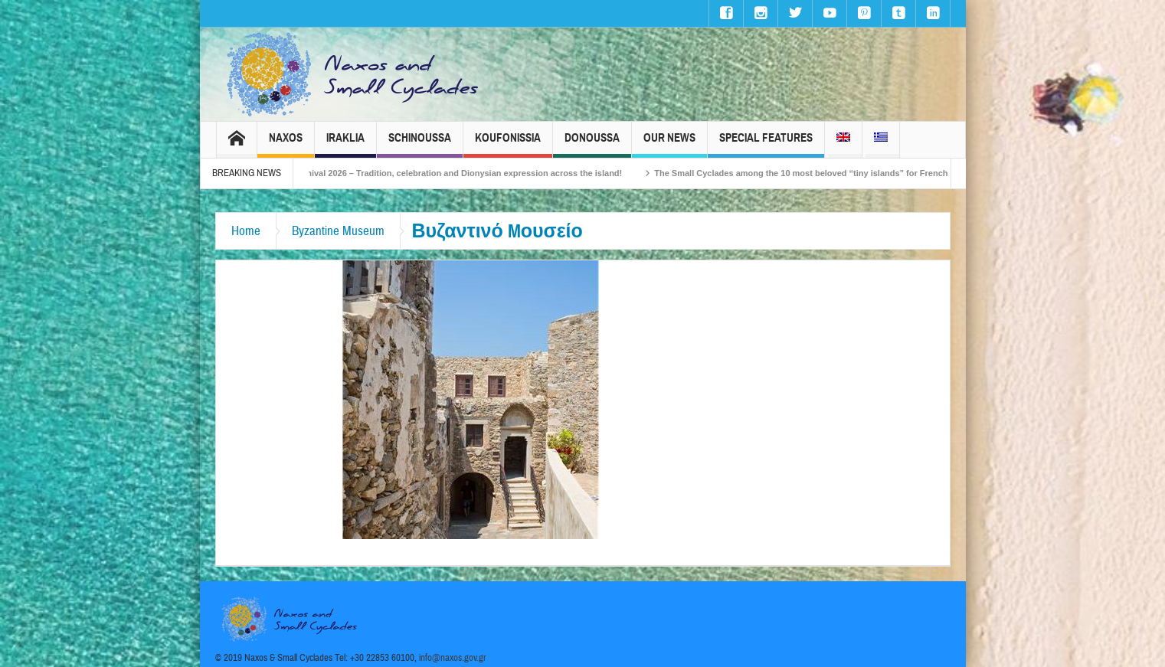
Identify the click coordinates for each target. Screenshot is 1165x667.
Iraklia (345, 144)
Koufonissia (507, 144)
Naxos (285, 144)
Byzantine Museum (338, 231)
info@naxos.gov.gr (452, 658)
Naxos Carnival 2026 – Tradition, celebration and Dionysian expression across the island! (455, 173)
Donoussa (592, 144)
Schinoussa (420, 144)
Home (245, 231)
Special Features (766, 144)
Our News (669, 144)
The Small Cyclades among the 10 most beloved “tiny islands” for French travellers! (835, 173)
